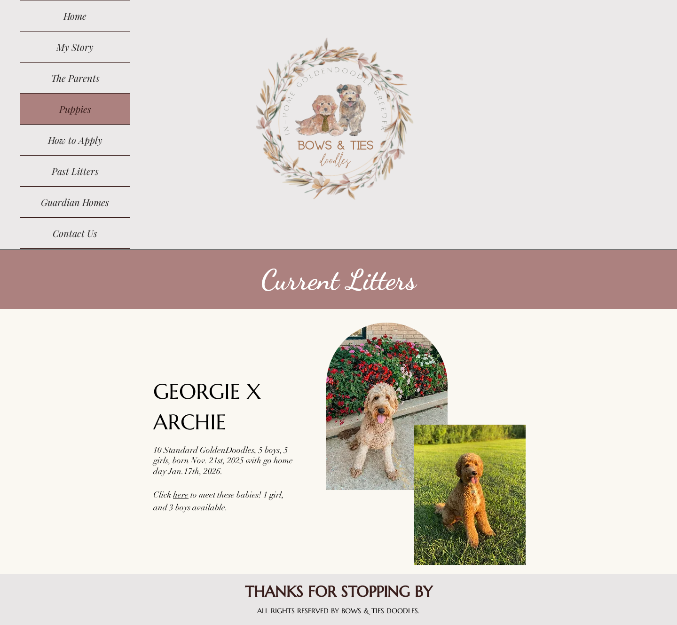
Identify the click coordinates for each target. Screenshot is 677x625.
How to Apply (75, 140)
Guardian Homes (75, 202)
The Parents (75, 77)
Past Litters (75, 171)
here (181, 495)
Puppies (75, 109)
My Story (75, 46)
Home (75, 15)
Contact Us (75, 233)
